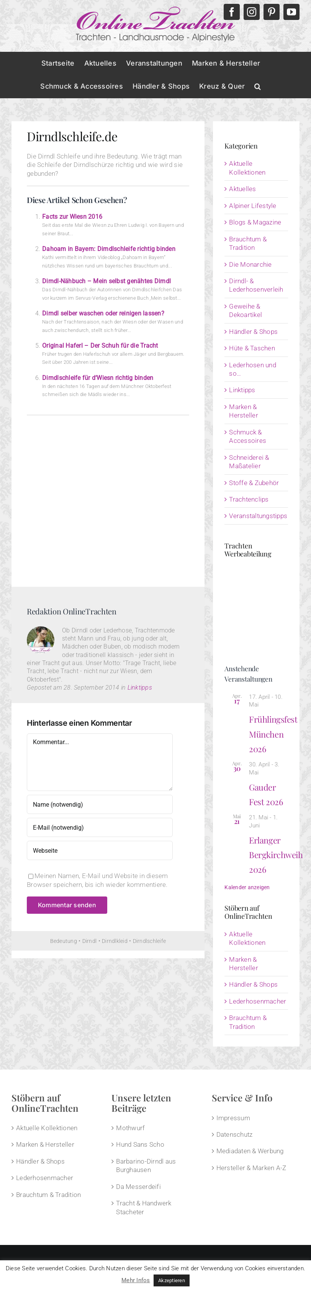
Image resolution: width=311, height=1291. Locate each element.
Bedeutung (63, 941)
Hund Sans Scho (140, 1144)
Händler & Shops (253, 331)
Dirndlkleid (115, 941)
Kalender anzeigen (247, 887)
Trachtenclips (248, 499)
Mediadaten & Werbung (250, 1151)
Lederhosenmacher (257, 1001)
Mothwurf (130, 1128)
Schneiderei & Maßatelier (249, 462)
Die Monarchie (250, 264)
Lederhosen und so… (252, 369)
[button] (257, 86)
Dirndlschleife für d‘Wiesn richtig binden (97, 377)
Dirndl (89, 941)
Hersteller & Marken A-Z (251, 1168)
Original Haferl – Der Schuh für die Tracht (100, 345)
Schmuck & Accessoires (247, 436)
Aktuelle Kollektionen (247, 168)
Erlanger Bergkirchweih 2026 (276, 854)
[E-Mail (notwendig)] (100, 827)
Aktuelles (242, 189)
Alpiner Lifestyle (252, 206)
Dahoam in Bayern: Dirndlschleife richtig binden (108, 249)
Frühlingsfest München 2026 (273, 733)
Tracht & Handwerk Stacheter (143, 1207)
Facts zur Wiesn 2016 (72, 216)
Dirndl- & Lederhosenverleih (256, 285)
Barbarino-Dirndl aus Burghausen (146, 1165)
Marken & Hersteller (243, 411)
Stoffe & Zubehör (254, 483)
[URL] (100, 850)
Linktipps (140, 687)
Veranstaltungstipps (256, 516)
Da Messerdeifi (138, 1186)
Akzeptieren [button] (171, 1280)
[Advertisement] (108, 498)
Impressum (233, 1118)
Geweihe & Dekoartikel (245, 310)
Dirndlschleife (149, 941)
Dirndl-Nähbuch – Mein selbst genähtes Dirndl (106, 281)
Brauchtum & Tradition (248, 243)
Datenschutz (234, 1134)
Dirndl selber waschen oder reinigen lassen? (103, 313)
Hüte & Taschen (252, 348)
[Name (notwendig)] (100, 804)
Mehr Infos (135, 1280)
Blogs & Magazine (255, 222)
